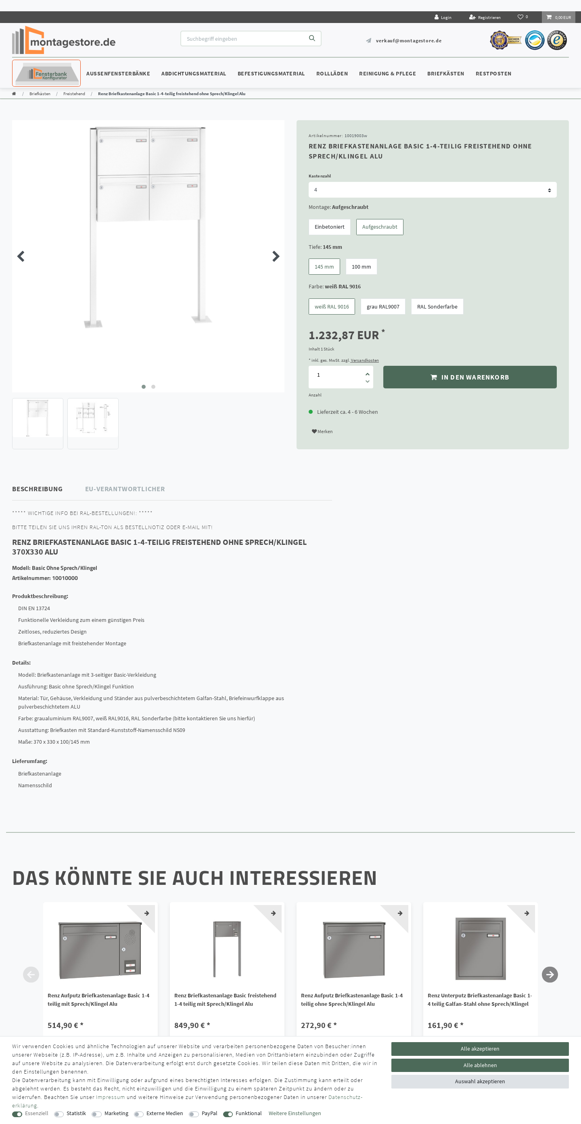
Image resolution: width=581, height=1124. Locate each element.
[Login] (443, 17)
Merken (322, 431)
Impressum (110, 1097)
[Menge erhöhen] (367, 371)
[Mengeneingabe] (318, 375)
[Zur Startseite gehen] (14, 93)
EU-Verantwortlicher (125, 488)
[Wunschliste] (523, 17)
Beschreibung (37, 488)
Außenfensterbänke (118, 73)
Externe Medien (164, 1113)
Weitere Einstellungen (295, 1113)
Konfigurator (36, 65)
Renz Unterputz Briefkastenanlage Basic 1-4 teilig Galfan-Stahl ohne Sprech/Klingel (480, 999)
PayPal (209, 1113)
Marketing (116, 1113)
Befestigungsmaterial (271, 73)
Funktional (249, 1113)
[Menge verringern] (367, 382)
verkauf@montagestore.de (408, 41)
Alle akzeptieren (480, 1048)
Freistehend (74, 93)
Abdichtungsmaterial (193, 73)
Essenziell (36, 1113)
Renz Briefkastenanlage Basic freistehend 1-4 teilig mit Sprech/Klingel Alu (225, 999)
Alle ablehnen (480, 1065)
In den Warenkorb (470, 377)
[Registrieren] (485, 17)
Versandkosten (364, 360)
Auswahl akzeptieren (480, 1081)
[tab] (49, 489)
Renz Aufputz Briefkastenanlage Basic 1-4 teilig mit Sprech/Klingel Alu (98, 999)
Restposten (494, 73)
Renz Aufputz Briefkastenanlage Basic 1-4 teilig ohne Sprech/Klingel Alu (352, 999)
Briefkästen (445, 73)
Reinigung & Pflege (387, 73)
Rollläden (332, 73)
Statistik (76, 1113)
